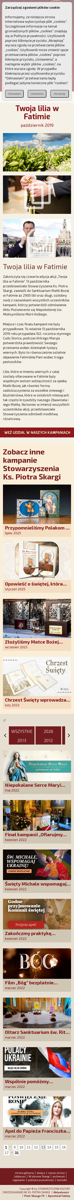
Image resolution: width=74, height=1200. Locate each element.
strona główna (24, 1172)
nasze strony (56, 1172)
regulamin (19, 1180)
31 (17, 1153)
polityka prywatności (41, 1180)
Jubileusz (20, 1176)
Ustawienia (37, 93)
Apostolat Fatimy (59, 1195)
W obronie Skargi (39, 1176)
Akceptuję (60, 93)
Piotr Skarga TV (34, 1195)
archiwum (58, 1176)
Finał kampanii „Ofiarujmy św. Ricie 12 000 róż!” (34, 837)
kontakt (62, 1180)
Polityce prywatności (30, 36)
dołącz (41, 1172)
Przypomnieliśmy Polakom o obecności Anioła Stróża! (36, 530)
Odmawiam (14, 93)
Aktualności (61, 1192)
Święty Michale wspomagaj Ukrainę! (36, 886)
